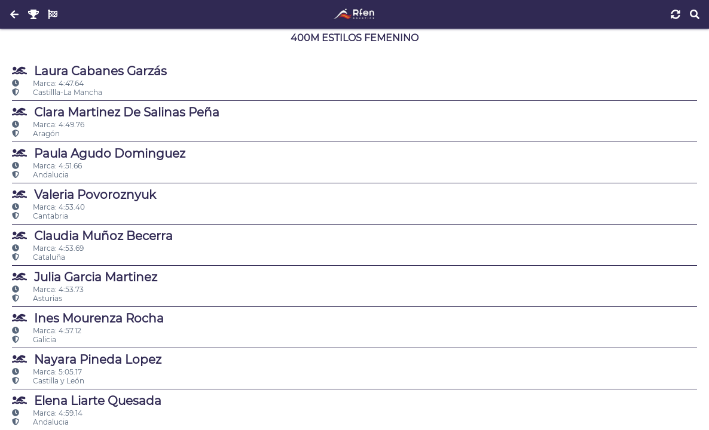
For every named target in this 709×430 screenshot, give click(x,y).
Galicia (34, 339)
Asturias (37, 298)
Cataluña (38, 257)
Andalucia (40, 175)
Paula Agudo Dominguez (98, 153)
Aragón (36, 133)
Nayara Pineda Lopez (86, 359)
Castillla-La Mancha (57, 92)
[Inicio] (354, 14)
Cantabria (40, 216)
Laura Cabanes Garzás (89, 70)
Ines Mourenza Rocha (88, 318)
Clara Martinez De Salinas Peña (115, 112)
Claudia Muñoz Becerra (92, 235)
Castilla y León (48, 381)
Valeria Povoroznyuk (84, 194)
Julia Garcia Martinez (84, 277)
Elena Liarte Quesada (86, 400)
